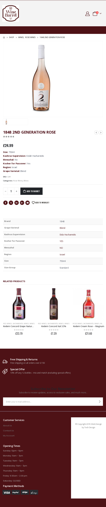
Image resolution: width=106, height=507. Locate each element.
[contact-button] (99, 401)
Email (27, 202)
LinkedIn (16, 202)
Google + (22, 202)
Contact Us (8, 430)
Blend (62, 227)
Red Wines (7, 323)
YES (61, 241)
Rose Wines (18, 180)
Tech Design (89, 427)
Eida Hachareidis (68, 234)
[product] (18, 303)
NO (61, 247)
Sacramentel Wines (20, 323)
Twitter (11, 202)
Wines (26, 180)
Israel (62, 254)
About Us (7, 425)
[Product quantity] (11, 191)
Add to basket (33, 191)
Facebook (5, 202)
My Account (8, 435)
